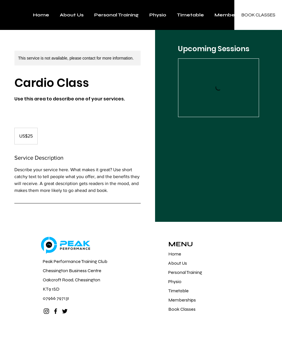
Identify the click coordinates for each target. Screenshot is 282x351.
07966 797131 (56, 298)
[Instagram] (46, 311)
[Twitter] (64, 311)
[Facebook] (55, 311)
